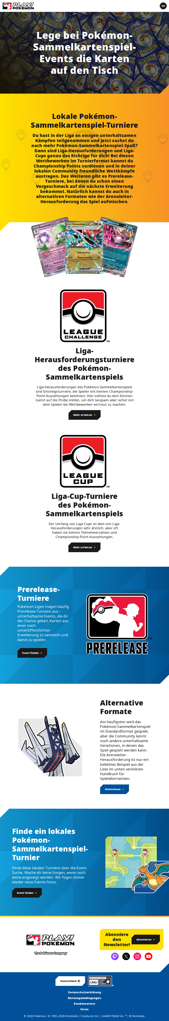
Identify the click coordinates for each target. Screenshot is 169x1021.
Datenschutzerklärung (84, 992)
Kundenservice (84, 1003)
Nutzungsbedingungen (84, 998)
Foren (84, 1009)
